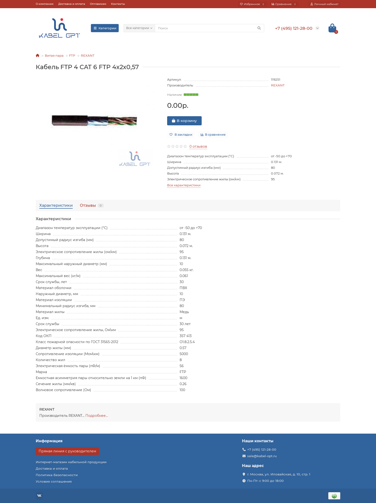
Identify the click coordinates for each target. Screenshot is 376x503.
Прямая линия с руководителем (67, 451)
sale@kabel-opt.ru (262, 456)
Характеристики (56, 205)
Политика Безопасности (57, 475)
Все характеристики (183, 185)
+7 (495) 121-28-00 (261, 449)
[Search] (209, 28)
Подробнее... (96, 415)
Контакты (118, 4)
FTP (72, 55)
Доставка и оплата (71, 4)
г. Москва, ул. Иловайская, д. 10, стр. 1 (278, 474)
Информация (49, 441)
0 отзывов (198, 146)
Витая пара (54, 55)
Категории (104, 28)
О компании (44, 4)
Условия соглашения (54, 481)
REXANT (87, 55)
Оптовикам (98, 4)
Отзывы (92, 205)
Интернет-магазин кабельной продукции (71, 462)
